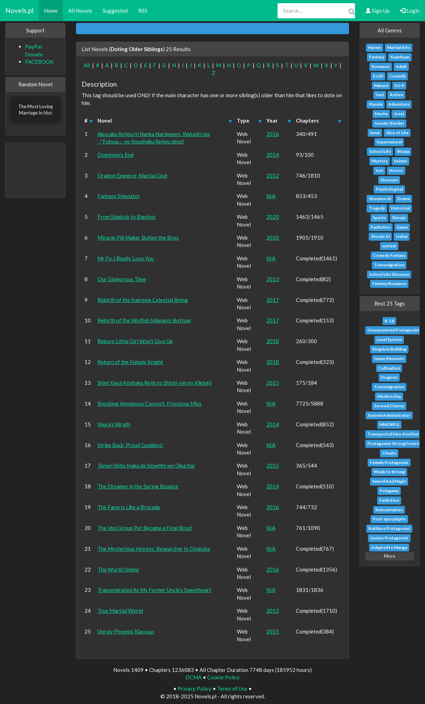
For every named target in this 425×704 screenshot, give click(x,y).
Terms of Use (232, 688)
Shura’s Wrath (113, 424)
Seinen (400, 160)
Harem (374, 47)
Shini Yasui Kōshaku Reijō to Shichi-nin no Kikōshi (154, 382)
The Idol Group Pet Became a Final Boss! (144, 528)
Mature (381, 85)
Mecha (381, 113)
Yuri (379, 170)
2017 (272, 300)
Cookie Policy (223, 677)
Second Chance (389, 405)
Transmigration (389, 264)
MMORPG (389, 424)
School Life (380, 151)
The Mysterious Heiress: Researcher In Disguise (153, 548)
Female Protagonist (389, 462)
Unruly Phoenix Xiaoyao (125, 631)
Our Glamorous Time (121, 279)
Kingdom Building (389, 349)
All (87, 65)
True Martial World (120, 610)
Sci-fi (399, 85)
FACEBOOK (39, 61)
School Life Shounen (389, 274)
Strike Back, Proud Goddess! (130, 445)
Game (402, 227)
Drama (403, 198)
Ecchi (378, 76)
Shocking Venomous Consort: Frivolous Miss (149, 403)
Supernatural (389, 141)
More (389, 556)
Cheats (389, 453)
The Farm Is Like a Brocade (128, 507)
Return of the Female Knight (130, 362)
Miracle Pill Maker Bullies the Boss (138, 237)
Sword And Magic (389, 481)
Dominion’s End (115, 155)
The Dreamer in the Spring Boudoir (138, 486)
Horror (396, 170)
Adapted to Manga (389, 547)
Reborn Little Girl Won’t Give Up (135, 341)
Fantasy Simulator (118, 196)
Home (51, 10)
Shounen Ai (380, 198)
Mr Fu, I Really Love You (125, 258)
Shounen (389, 180)
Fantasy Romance (389, 283)
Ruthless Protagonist (389, 528)
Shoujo (399, 217)
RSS (142, 10)
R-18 (389, 320)
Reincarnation (389, 509)
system (389, 245)
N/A (270, 196)
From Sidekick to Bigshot (126, 217)
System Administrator (389, 415)
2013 (272, 279)
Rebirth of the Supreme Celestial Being (142, 300)
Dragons (389, 377)
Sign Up (377, 10)
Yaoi (379, 94)
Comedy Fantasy (389, 255)
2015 (272, 382)
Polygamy (389, 490)
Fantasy (376, 57)
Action (396, 94)
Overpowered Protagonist (393, 330)
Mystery (380, 160)
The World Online (118, 569)
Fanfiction (381, 227)
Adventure (399, 104)
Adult (401, 66)
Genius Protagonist (389, 538)
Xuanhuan (400, 57)
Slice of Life (397, 132)
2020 (272, 217)
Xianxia (375, 104)
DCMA (193, 677)
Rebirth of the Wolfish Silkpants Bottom (144, 320)
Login (410, 10)
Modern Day (389, 396)
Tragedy (377, 208)
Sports (379, 217)
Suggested (115, 10)
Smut (375, 132)
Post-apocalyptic (389, 518)
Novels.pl (19, 10)
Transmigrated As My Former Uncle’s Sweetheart (154, 590)
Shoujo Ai (380, 236)
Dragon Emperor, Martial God (132, 175)
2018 (272, 341)
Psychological (389, 189)
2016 (272, 134)
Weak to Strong (389, 471)
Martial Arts (398, 47)
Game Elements (389, 358)
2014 (272, 155)
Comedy (397, 76)
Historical (400, 208)
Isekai (401, 236)
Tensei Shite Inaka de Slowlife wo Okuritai (146, 465)
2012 (272, 175)
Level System (389, 339)
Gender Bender (389, 123)
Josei (399, 113)
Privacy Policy (194, 688)
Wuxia (403, 151)
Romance (381, 66)
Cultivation (389, 368)
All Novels (80, 10)
